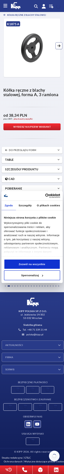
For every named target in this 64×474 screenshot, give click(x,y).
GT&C (27, 458)
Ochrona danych (13, 461)
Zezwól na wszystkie (32, 264)
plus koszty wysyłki (23, 119)
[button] (58, 45)
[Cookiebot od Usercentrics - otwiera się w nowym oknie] (45, 196)
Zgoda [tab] (9, 205)
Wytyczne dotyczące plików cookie (44, 461)
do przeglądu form (20, 150)
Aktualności (14, 345)
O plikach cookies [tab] (48, 205)
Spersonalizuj (32, 275)
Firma (9, 357)
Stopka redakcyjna (12, 458)
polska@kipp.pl (33, 334)
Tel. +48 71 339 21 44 (32, 329)
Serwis (10, 369)
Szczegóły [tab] (25, 205)
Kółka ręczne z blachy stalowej (26, 15)
